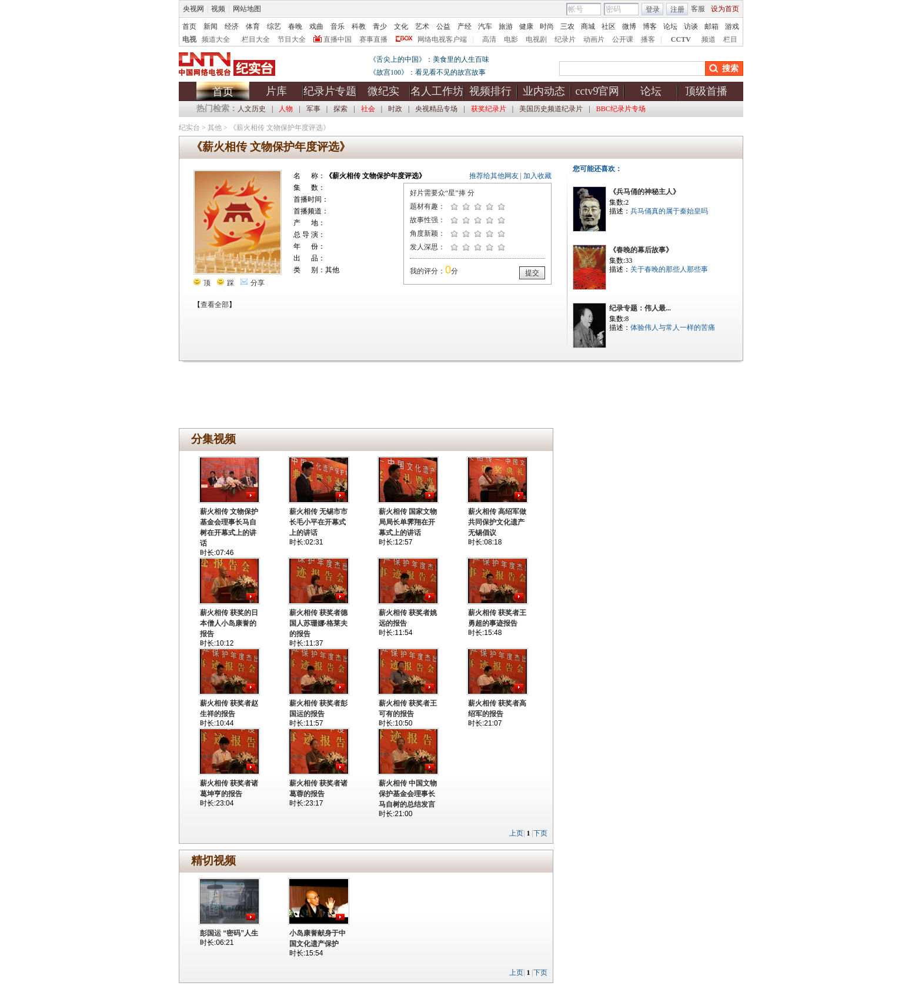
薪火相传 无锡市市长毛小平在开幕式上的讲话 (318, 522)
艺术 (422, 26)
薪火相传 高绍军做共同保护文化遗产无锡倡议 (497, 522)
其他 (215, 127)
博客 (650, 26)
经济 (232, 26)
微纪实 (383, 91)
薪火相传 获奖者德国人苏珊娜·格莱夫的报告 (318, 623)
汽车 (485, 26)
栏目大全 (256, 39)
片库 (276, 91)
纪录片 (565, 39)
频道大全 (216, 39)
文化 (401, 26)
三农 (567, 26)
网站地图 (247, 9)
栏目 (730, 39)
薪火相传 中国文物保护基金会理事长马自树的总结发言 (408, 793)
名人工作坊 (436, 91)
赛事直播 (373, 39)
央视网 (193, 9)
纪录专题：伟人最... (640, 308)
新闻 (210, 26)
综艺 (274, 26)
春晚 (295, 26)
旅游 (506, 26)
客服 (698, 9)
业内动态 (544, 91)
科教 (359, 26)
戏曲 (316, 26)
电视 (189, 39)
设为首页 (725, 9)
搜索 (730, 68)
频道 (708, 39)
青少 (380, 26)
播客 (648, 39)
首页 (189, 26)
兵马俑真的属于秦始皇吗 (669, 211)
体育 (253, 26)
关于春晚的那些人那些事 (669, 269)
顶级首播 (706, 91)
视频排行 (490, 91)
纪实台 (189, 127)
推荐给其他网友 (494, 176)
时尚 (547, 26)
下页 (540, 833)
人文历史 (252, 109)
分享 (252, 283)
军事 (313, 109)
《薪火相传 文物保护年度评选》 (279, 127)
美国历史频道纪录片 (551, 109)
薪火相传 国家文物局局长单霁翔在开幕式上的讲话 (408, 522)
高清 (489, 39)
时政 (395, 109)
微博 (629, 26)
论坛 (670, 26)
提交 (532, 273)
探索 (340, 109)
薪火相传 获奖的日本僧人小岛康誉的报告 (229, 623)
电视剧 (536, 39)
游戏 (732, 26)
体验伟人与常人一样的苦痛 (672, 327)
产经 (464, 26)
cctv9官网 (598, 91)
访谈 (691, 26)
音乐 (337, 26)
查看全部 (215, 304)
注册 (677, 9)
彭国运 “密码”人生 (229, 933)
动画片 (593, 39)
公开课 (622, 39)
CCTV (681, 39)
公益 (443, 26)
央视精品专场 (436, 109)
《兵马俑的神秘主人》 (644, 192)
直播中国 (337, 39)
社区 (609, 26)
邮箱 (711, 26)
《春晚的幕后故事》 (641, 250)
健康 (526, 26)
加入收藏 (537, 176)
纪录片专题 (329, 91)
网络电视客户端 (442, 39)
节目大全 (292, 39)
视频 (218, 9)
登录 (653, 9)
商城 (588, 26)
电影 (511, 39)
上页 (516, 833)
